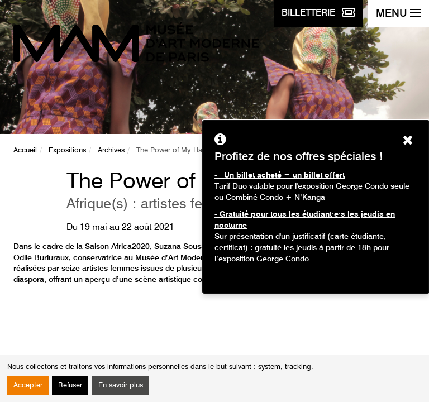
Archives (111, 150)
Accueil (25, 150)
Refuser (70, 385)
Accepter (27, 385)
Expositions (67, 150)
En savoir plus (120, 385)
